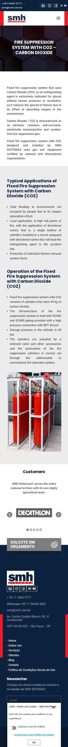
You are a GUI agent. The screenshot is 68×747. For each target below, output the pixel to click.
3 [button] (34, 530)
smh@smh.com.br (18, 610)
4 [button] (37, 530)
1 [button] (27, 530)
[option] (34, 512)
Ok (34, 742)
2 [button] (31, 530)
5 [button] (41, 530)
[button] (9, 514)
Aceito (12, 728)
